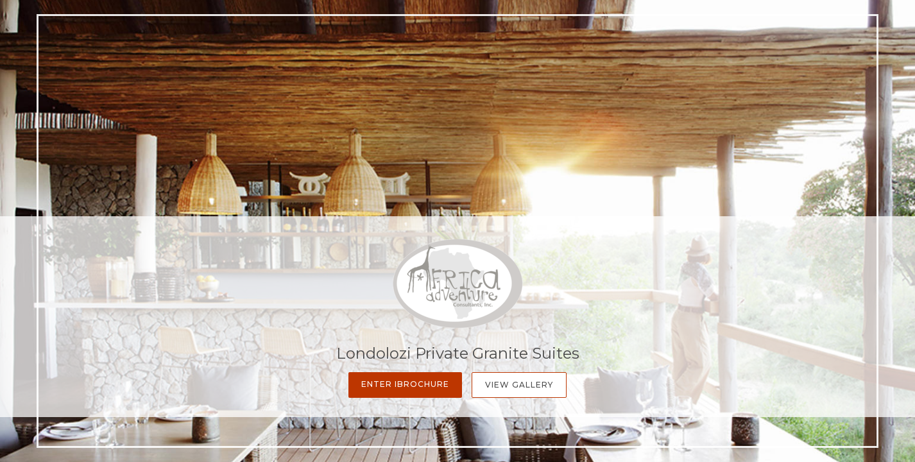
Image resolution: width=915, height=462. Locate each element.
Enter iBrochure (405, 384)
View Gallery (519, 384)
